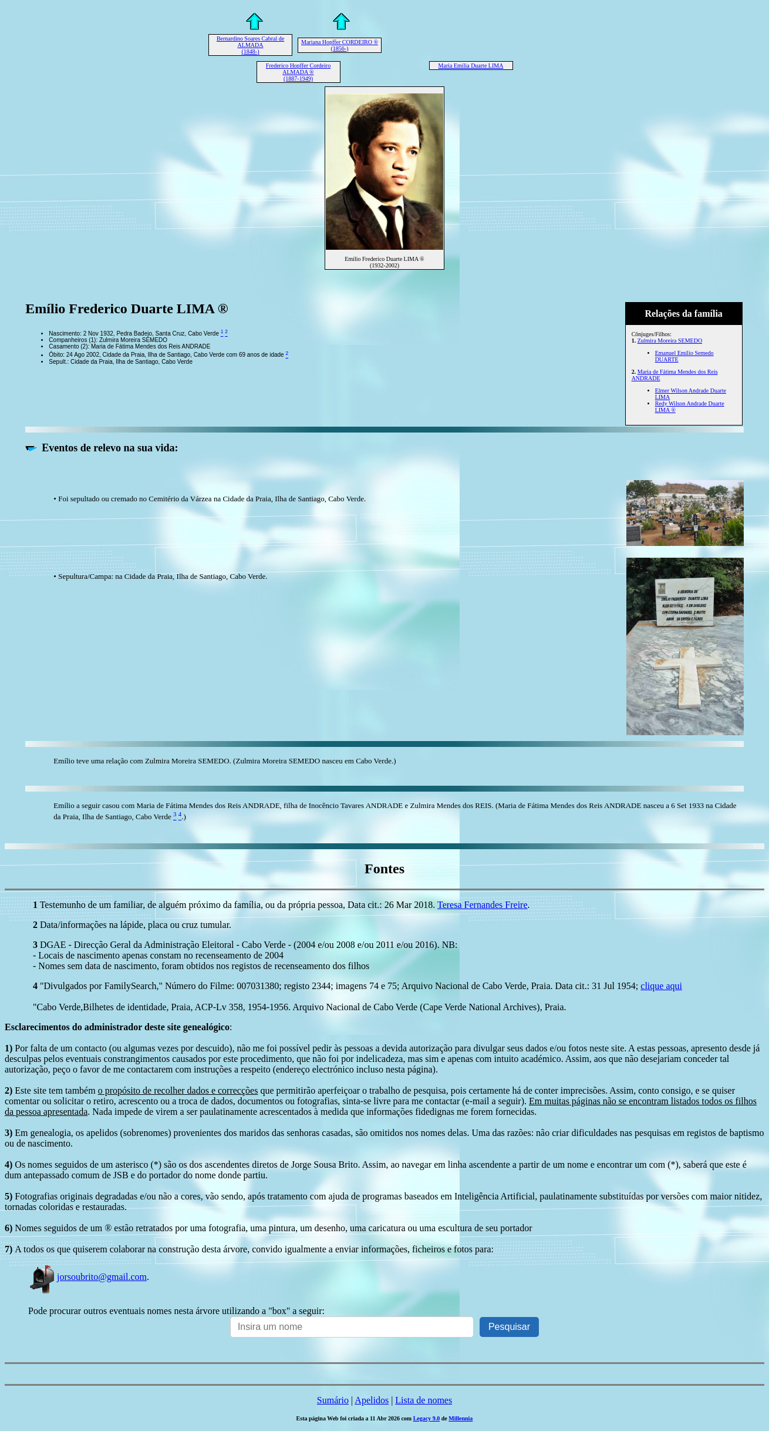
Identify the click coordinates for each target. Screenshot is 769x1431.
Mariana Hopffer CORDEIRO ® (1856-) (339, 45)
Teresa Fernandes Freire (482, 905)
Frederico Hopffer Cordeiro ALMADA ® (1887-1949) (298, 72)
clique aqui (661, 986)
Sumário (333, 1400)
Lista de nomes (423, 1400)
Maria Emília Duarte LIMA (471, 65)
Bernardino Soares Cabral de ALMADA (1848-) (250, 45)
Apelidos (372, 1400)
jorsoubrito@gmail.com (87, 1277)
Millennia (460, 1418)
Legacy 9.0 (426, 1418)
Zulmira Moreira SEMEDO (670, 340)
